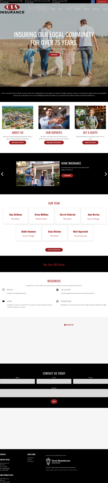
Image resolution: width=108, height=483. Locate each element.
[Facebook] (93, 1)
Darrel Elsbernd (67, 214)
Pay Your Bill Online (54, 264)
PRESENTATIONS (66, 301)
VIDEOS (9, 301)
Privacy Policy (48, 467)
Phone (90, 377)
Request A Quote (102, 1)
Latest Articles (30, 457)
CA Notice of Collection (55, 467)
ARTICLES (10, 290)
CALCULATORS (66, 290)
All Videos (29, 459)
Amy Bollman (15, 214)
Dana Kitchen (54, 231)
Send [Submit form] (54, 401)
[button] (53, 9)
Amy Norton (93, 214)
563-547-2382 (4, 2)
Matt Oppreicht (80, 231)
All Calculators (30, 461)
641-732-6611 (56, 2)
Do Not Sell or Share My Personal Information (68, 467)
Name (17, 377)
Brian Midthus (41, 214)
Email (53, 377)
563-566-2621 (29, 2)
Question (54, 388)
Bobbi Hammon (28, 231)
